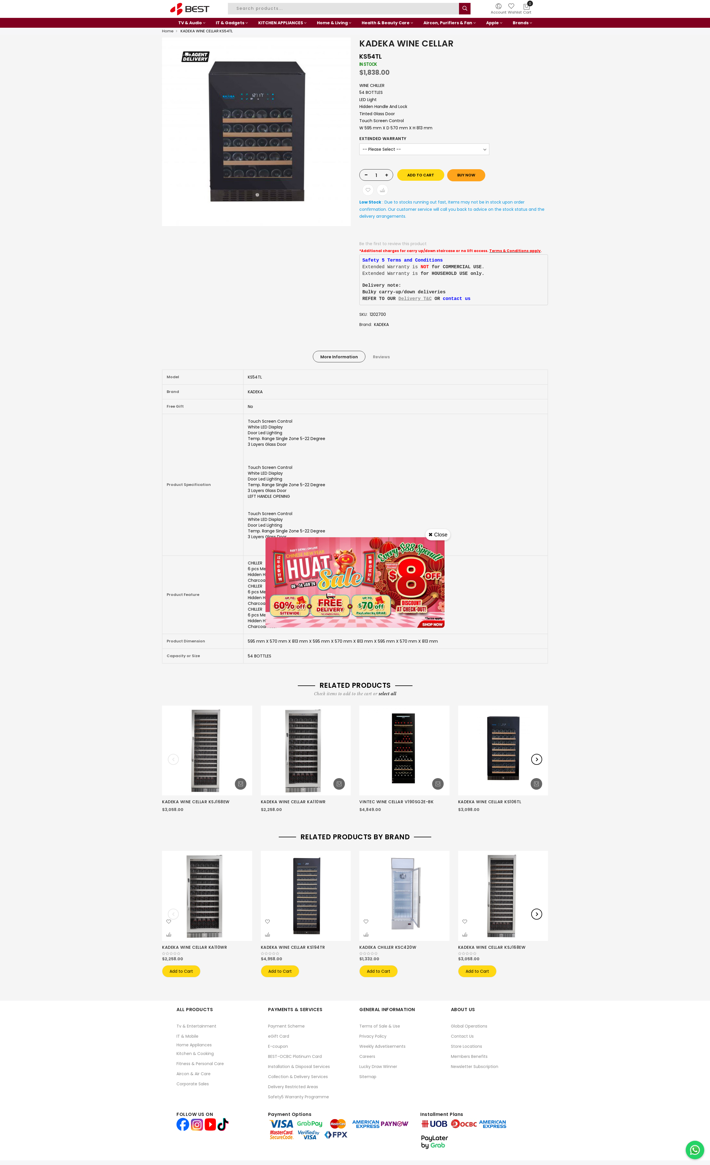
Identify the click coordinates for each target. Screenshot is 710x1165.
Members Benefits (469, 1056)
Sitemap (367, 1077)
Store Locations (466, 1046)
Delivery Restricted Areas (293, 1087)
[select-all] (387, 693)
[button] (168, 922)
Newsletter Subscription (474, 1066)
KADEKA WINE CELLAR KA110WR (293, 802)
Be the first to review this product (393, 244)
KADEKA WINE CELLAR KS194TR (293, 947)
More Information (339, 357)
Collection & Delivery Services (298, 1077)
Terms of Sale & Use (379, 1026)
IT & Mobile (187, 1036)
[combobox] (344, 8)
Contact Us (462, 1036)
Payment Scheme (286, 1026)
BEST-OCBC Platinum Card (295, 1056)
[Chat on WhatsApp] (695, 1150)
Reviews (381, 357)
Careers (367, 1056)
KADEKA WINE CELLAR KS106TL (489, 802)
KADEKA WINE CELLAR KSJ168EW (196, 802)
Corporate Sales (192, 1084)
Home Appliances (194, 1045)
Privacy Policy (372, 1036)
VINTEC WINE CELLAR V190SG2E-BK (396, 802)
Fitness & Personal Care (200, 1064)
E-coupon (278, 1046)
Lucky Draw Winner (378, 1066)
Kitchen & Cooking (195, 1053)
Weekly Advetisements (382, 1046)
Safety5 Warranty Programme (298, 1097)
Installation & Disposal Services (299, 1066)
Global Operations (469, 1026)
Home (168, 31)
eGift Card (278, 1036)
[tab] (339, 356)
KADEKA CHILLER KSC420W (387, 947)
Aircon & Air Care (193, 1074)
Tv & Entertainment (196, 1026)
